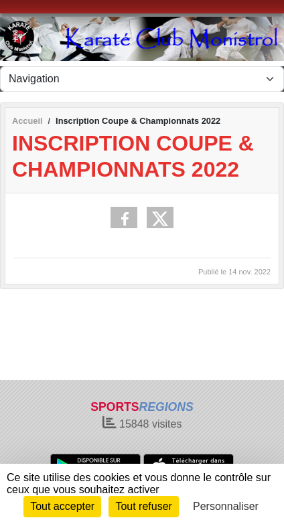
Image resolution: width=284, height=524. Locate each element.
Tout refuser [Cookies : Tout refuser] (143, 506)
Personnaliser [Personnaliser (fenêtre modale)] (226, 506)
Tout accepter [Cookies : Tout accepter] (62, 506)
